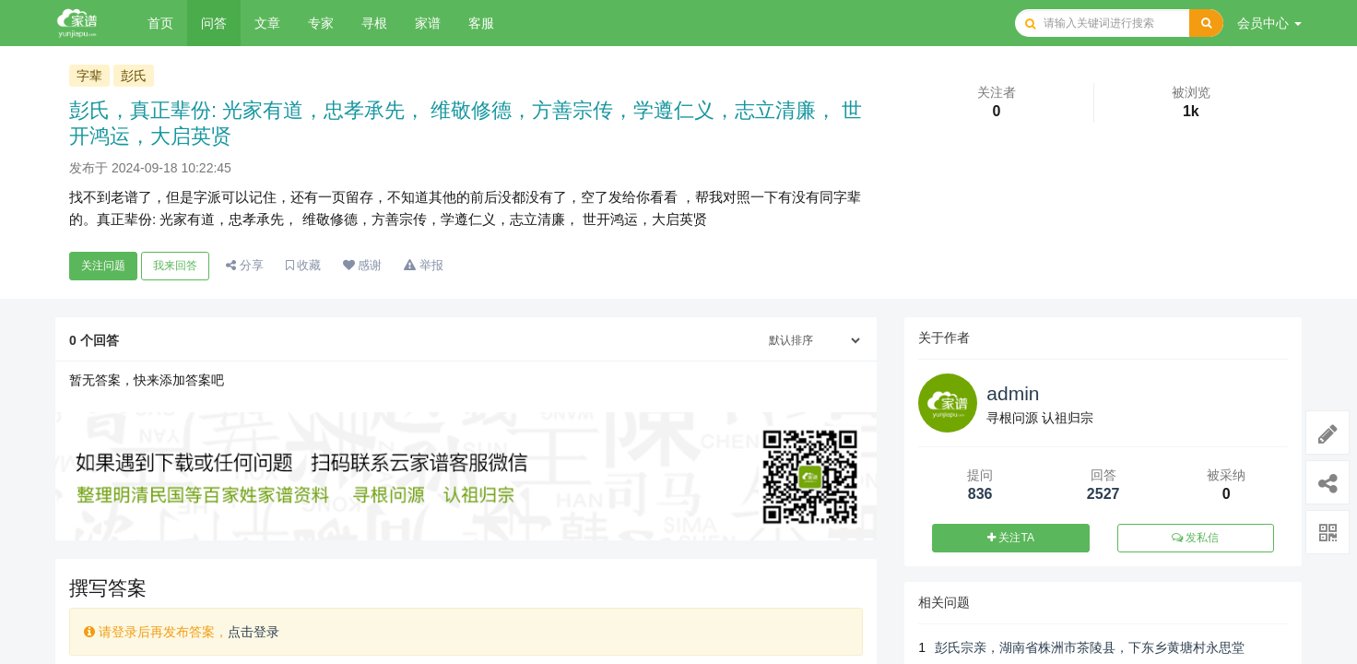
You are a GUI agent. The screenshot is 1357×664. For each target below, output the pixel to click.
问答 (214, 23)
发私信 (1195, 537)
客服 (481, 23)
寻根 (374, 23)
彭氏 (134, 75)
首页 (160, 23)
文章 (267, 23)
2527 (1103, 494)
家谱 (428, 23)
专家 (321, 23)
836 (980, 494)
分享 (245, 265)
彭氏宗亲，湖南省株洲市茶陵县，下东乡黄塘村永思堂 (1090, 647)
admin (1012, 393)
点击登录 (253, 631)
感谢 (363, 265)
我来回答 (175, 265)
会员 (1269, 23)
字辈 (89, 75)
